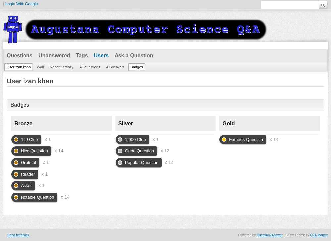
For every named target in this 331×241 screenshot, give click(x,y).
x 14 (59, 150)
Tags (82, 55)
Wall (40, 67)
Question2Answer (270, 235)
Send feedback (18, 235)
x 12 (165, 150)
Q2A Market (319, 235)
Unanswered (54, 55)
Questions (19, 55)
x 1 (48, 139)
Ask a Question (134, 55)
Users (101, 55)
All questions (89, 67)
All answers (115, 67)
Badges (137, 67)
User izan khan (19, 67)
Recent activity (61, 67)
